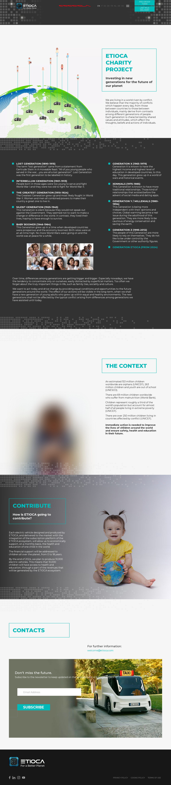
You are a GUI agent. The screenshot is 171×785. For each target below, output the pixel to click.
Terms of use (154, 778)
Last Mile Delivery (144, 9)
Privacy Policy (120, 778)
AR (119, 6)
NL (115, 6)
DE (108, 6)
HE (122, 6)
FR (112, 6)
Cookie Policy (138, 778)
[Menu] (127, 6)
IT (102, 6)
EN (98, 6)
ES (105, 6)
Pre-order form (144, 3)
